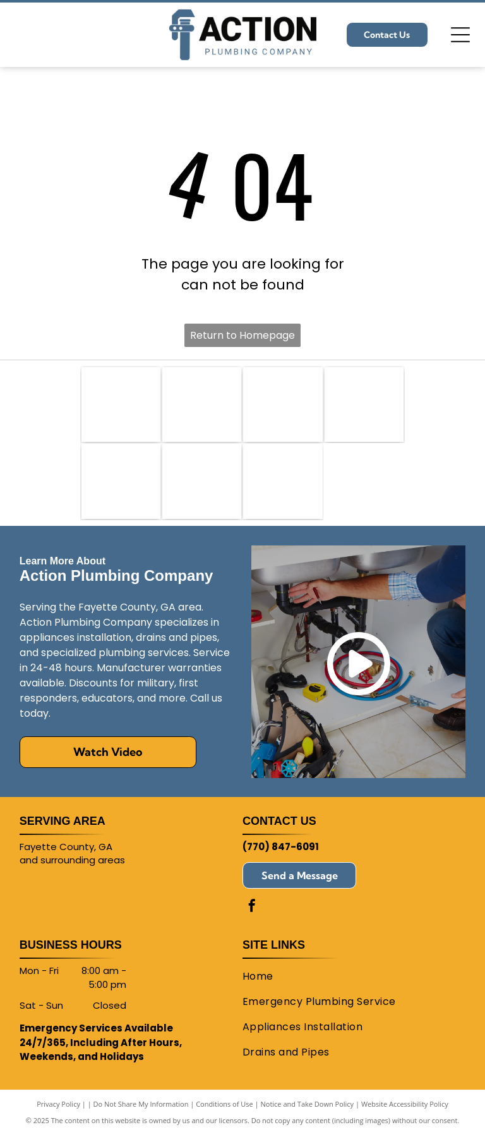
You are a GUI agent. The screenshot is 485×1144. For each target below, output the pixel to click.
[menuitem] (349, 984)
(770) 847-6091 (280, 854)
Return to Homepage (242, 335)
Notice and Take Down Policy (307, 1112)
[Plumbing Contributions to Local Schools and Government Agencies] (201, 406)
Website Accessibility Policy (404, 1112)
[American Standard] (282, 406)
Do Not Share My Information (141, 1112)
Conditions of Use (224, 1112)
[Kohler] (120, 487)
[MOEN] (201, 487)
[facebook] (251, 915)
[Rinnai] (282, 487)
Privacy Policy (58, 1112)
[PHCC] (120, 406)
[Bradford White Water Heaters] (364, 406)
